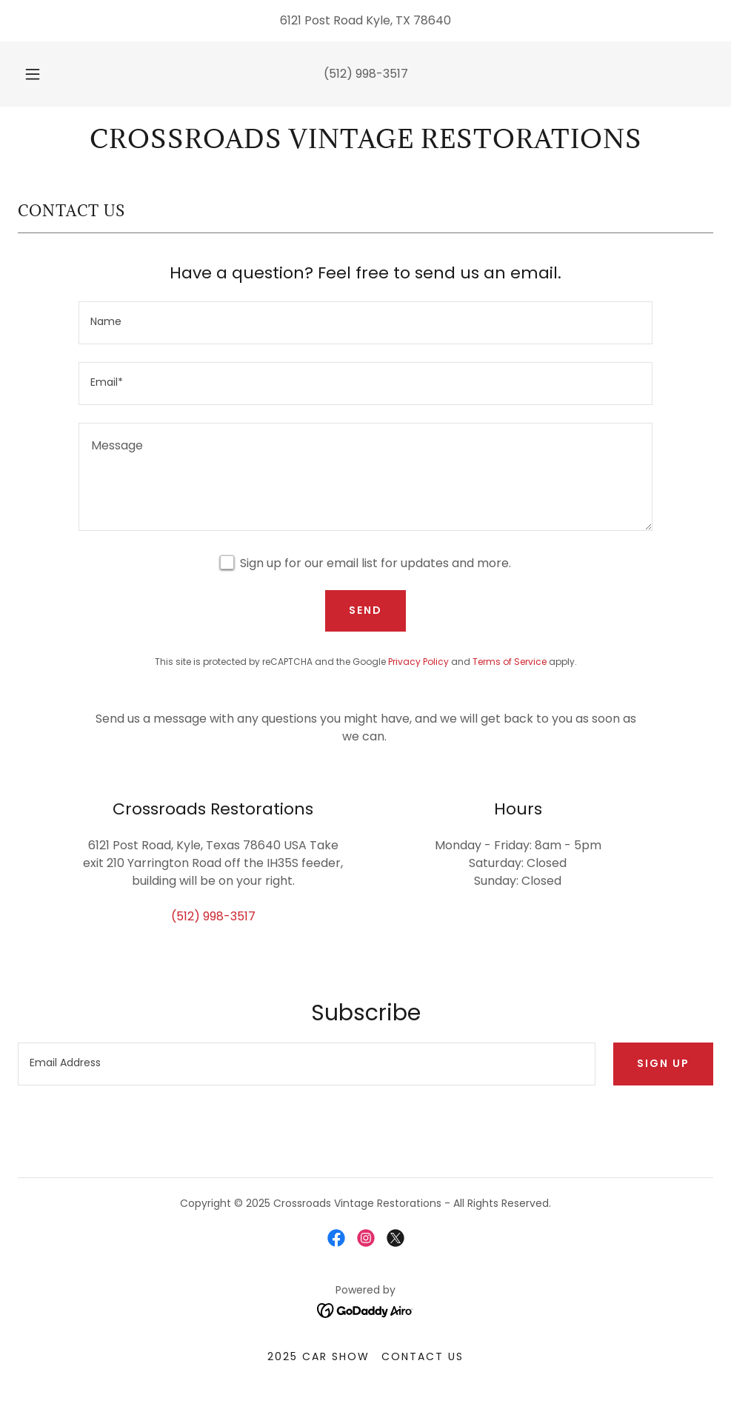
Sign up (663, 1063)
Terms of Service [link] (510, 661)
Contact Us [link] (422, 1356)
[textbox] (365, 322)
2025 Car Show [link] (318, 1356)
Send (365, 610)
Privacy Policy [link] (418, 661)
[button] (49, 74)
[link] (365, 144)
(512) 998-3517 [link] (366, 73)
